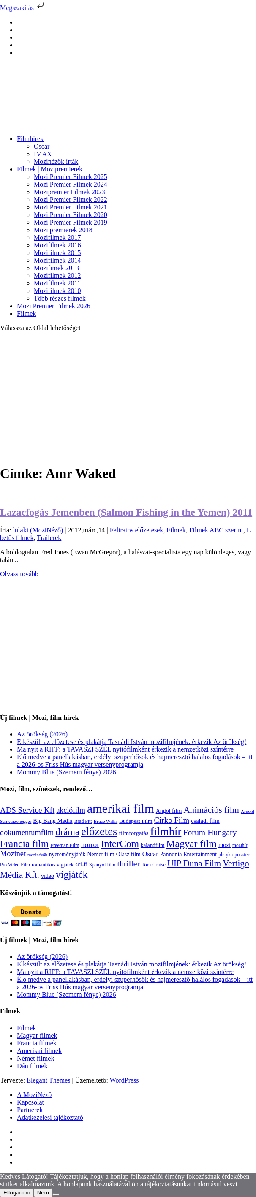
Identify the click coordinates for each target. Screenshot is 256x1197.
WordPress (124, 1080)
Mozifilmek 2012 (57, 275)
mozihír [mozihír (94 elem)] (239, 845)
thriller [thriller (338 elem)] (128, 863)
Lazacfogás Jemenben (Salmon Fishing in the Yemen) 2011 (126, 512)
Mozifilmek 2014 (57, 260)
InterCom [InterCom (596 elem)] (120, 843)
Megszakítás (23, 7)
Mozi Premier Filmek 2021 (70, 207)
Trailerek (49, 537)
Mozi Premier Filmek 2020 (70, 214)
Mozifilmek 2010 (57, 290)
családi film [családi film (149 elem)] (205, 820)
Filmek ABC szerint (216, 530)
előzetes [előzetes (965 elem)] (99, 831)
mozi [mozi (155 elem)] (224, 844)
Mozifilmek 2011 (57, 283)
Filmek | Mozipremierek (49, 169)
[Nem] (55, 1194)
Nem (43, 1192)
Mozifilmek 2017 (57, 237)
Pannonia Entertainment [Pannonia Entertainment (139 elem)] (188, 854)
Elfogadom (16, 1192)
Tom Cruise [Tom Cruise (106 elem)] (154, 865)
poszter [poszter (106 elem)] (241, 855)
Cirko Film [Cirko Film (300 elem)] (171, 820)
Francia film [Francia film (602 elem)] (24, 843)
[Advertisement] (128, 398)
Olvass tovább (19, 574)
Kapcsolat (30, 1102)
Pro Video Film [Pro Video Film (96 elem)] (15, 865)
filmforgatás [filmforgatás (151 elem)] (133, 833)
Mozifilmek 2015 (57, 252)
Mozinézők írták (56, 161)
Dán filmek (32, 1065)
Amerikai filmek (39, 1050)
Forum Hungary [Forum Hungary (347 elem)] (210, 832)
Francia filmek (37, 1043)
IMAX (43, 153)
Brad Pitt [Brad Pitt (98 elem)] (83, 821)
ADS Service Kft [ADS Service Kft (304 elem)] (27, 810)
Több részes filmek (60, 298)
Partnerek (30, 1109)
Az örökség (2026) (42, 734)
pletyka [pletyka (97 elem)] (225, 855)
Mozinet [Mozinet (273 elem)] (13, 854)
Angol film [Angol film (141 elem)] (169, 811)
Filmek (26, 313)
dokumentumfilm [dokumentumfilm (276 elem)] (27, 832)
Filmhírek (30, 138)
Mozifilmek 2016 (57, 245)
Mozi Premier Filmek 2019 (70, 222)
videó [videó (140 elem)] (47, 876)
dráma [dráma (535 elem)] (67, 832)
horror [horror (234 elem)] (90, 845)
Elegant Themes (48, 1080)
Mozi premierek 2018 (63, 229)
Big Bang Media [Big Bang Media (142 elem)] (52, 820)
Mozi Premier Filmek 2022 (70, 199)
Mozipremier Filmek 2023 (69, 191)
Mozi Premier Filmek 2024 (70, 184)
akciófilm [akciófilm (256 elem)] (70, 810)
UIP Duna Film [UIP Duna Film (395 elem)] (194, 863)
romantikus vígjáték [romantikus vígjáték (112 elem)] (53, 865)
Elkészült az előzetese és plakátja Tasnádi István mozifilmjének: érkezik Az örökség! (131, 741)
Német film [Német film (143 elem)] (100, 854)
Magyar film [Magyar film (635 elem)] (191, 843)
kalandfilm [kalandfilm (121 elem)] (153, 845)
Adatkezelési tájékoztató (50, 1117)
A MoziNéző (34, 1094)
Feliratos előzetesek (136, 530)
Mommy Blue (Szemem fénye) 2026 (66, 772)
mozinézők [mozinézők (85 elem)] (37, 854)
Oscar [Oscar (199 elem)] (150, 854)
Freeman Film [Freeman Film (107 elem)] (64, 845)
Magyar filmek (37, 1035)
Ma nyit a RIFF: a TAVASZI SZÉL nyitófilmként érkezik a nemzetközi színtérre (125, 749)
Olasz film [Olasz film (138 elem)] (128, 854)
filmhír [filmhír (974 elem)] (165, 831)
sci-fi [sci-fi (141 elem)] (81, 864)
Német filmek (35, 1058)
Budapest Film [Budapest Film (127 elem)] (135, 821)
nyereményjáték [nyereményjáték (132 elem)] (67, 854)
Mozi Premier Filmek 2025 (70, 176)
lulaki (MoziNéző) (38, 530)
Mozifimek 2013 (56, 267)
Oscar (41, 146)
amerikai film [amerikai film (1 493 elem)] (120, 808)
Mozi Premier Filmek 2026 (53, 305)
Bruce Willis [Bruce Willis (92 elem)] (106, 821)
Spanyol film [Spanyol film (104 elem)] (102, 865)
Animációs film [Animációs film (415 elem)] (211, 810)
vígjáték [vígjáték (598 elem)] (72, 874)
